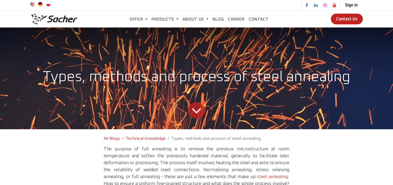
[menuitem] (32, 4)
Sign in (351, 5)
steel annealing (272, 176)
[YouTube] (334, 5)
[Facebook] (306, 5)
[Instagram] (325, 5)
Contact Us (346, 19)
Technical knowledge (146, 138)
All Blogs (112, 138)
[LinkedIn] (316, 5)
